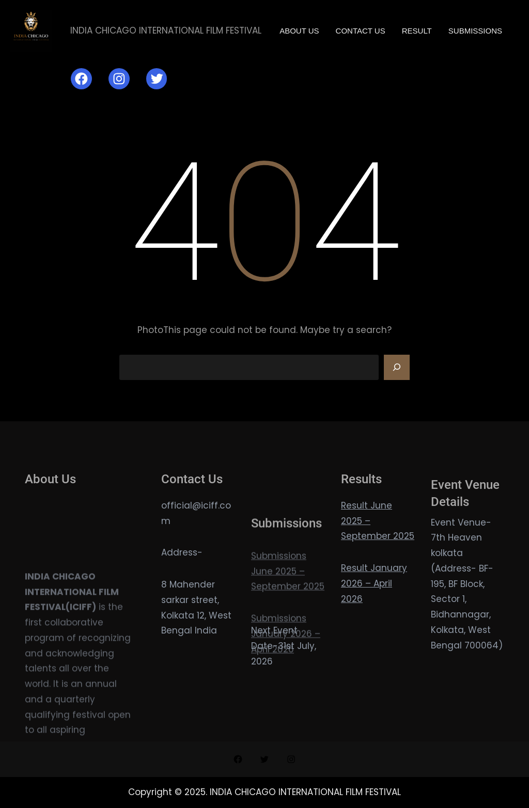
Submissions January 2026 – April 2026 (285, 667)
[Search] (397, 368)
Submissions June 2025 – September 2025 (287, 605)
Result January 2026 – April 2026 (374, 583)
